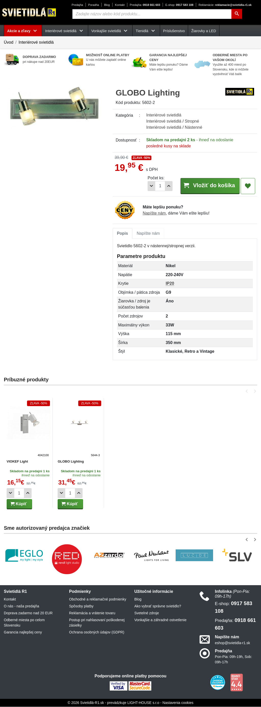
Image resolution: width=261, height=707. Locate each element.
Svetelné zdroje (146, 613)
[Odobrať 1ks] (148, 186)
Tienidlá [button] (146, 31)
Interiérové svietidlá (36, 42)
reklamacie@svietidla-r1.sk (225, 4)
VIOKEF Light (17, 462)
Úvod (8, 42)
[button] (247, 391)
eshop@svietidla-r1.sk (232, 643)
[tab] (123, 233)
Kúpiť (18, 504)
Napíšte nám (154, 213)
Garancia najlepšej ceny (23, 632)
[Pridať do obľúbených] (248, 186)
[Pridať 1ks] (165, 186)
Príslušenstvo (174, 31)
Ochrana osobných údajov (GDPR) (96, 632)
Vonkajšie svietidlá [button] (110, 31)
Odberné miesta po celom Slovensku (24, 623)
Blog (107, 4)
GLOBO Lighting (70, 462)
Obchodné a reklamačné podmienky (97, 599)
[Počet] (157, 186)
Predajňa (77, 4)
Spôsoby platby (81, 606)
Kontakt (120, 4)
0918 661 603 (145, 4)
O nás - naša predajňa (21, 606)
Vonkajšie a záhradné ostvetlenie (160, 620)
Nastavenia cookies (177, 703)
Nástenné (193, 127)
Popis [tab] (122, 233)
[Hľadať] (236, 14)
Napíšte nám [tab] (148, 233)
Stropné (192, 121)
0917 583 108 (179, 4)
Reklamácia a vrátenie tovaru (92, 613)
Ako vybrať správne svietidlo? (157, 606)
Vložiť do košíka (208, 186)
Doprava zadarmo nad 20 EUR (28, 613)
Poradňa (93, 4)
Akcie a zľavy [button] (23, 31)
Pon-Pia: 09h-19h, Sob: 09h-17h (233, 659)
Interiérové (163, 115)
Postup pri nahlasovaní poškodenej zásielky (97, 623)
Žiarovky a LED (203, 31)
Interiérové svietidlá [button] (65, 31)
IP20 (170, 283)
